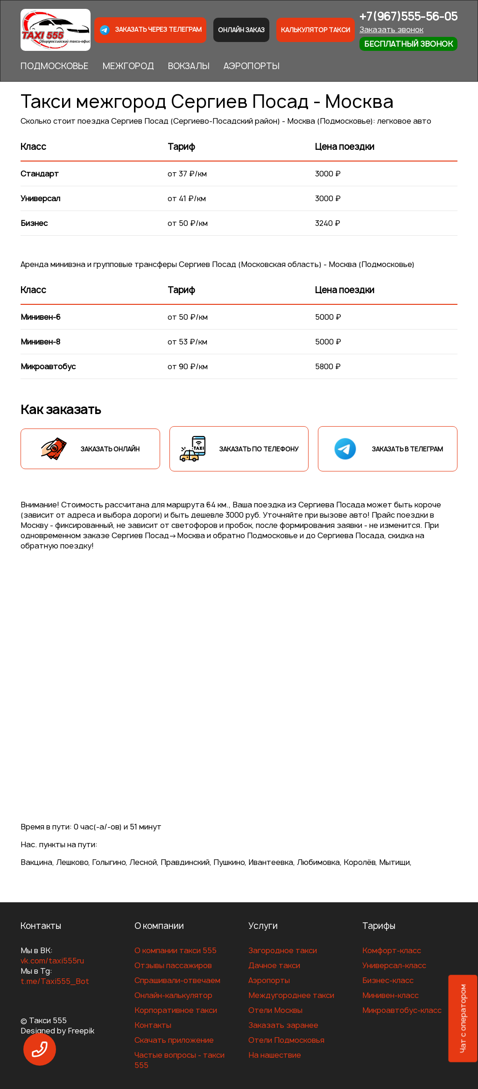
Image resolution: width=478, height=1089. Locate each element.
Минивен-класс (390, 995)
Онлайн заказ (241, 30)
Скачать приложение (174, 1040)
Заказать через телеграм (150, 30)
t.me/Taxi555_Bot (55, 981)
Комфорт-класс (391, 950)
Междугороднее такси (291, 995)
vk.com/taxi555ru (52, 961)
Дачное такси (274, 965)
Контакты (152, 1025)
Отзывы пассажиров (173, 965)
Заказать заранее (283, 1025)
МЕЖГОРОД (128, 66)
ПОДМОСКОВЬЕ (55, 66)
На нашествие (274, 1055)
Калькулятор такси (315, 30)
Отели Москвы (275, 1010)
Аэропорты (269, 980)
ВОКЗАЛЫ (189, 66)
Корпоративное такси (175, 1010)
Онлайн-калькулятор (173, 995)
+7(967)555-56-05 (408, 16)
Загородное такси (282, 950)
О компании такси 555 (175, 950)
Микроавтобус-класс (402, 1010)
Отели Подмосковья (286, 1040)
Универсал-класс (394, 965)
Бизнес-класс (388, 980)
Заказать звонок (391, 29)
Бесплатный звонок (408, 44)
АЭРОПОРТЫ (252, 66)
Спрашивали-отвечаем (177, 980)
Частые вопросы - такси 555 (179, 1060)
